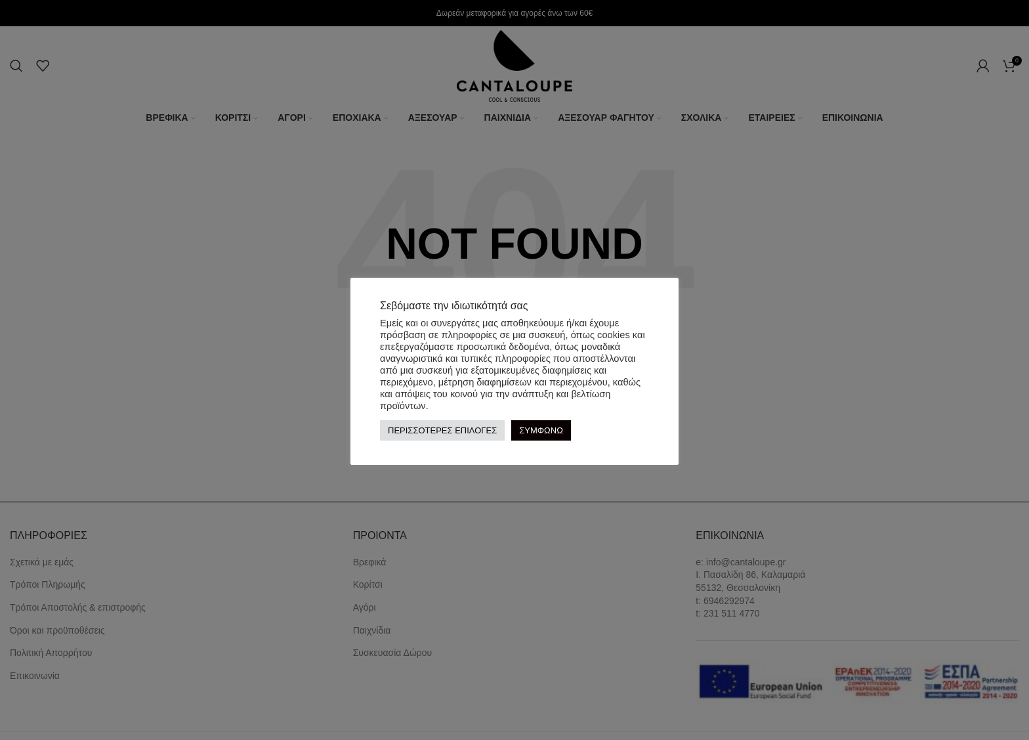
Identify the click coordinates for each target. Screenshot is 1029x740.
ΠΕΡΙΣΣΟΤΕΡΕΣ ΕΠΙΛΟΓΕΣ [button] (442, 430)
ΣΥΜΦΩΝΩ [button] (541, 430)
